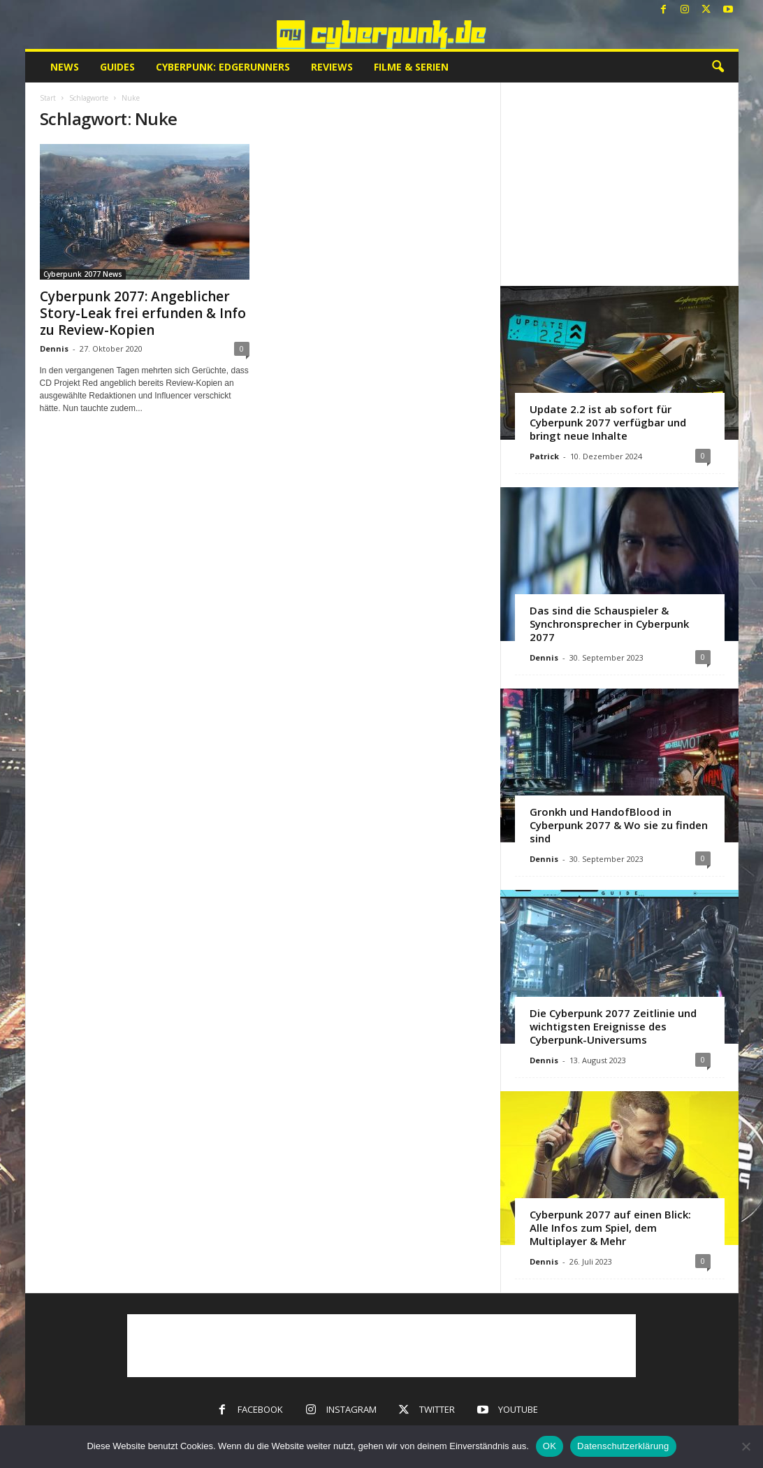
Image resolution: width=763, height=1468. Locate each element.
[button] (717, 67)
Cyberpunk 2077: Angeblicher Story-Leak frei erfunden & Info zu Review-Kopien (143, 313)
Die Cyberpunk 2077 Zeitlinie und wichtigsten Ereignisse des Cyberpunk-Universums (613, 1026)
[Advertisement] (619, 183)
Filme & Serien (411, 66)
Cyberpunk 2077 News (82, 274)
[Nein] (746, 1446)
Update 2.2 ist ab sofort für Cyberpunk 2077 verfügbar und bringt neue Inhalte (608, 422)
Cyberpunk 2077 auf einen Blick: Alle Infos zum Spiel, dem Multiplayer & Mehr (610, 1227)
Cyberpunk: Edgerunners (223, 66)
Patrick (544, 456)
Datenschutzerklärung (623, 1446)
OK (549, 1446)
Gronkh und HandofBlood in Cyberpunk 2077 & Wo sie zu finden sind (619, 825)
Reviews (332, 66)
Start (48, 98)
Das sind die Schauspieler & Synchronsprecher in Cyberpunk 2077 (609, 623)
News (64, 66)
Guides (117, 66)
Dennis (54, 348)
